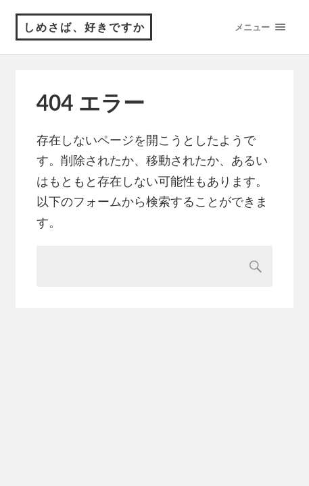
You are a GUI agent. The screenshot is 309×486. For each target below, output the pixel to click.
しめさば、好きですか (84, 26)
